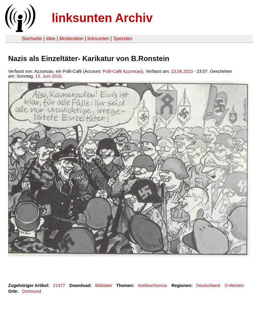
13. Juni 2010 (48, 76)
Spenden (122, 38)
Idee (50, 38)
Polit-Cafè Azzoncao (122, 71)
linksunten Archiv (102, 17)
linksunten (98, 38)
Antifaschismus (152, 285)
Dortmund (31, 291)
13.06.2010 (182, 71)
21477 (59, 285)
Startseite (31, 38)
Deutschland (208, 285)
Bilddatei (103, 285)
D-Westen (234, 285)
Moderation (71, 38)
